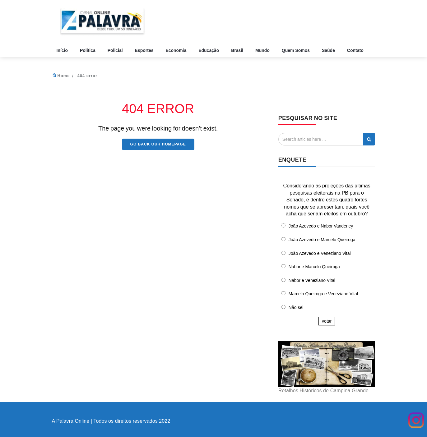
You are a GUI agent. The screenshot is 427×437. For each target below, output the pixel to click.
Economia (176, 50)
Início (63, 50)
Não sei (296, 307)
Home (63, 75)
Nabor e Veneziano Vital (312, 280)
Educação (209, 50)
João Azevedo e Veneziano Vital (320, 253)
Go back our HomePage (158, 144)
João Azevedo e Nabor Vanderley (321, 225)
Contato (356, 50)
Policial (116, 50)
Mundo (263, 50)
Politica (88, 50)
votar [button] (327, 321)
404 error (87, 75)
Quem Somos (296, 50)
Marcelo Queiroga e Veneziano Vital (323, 293)
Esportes (145, 50)
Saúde (329, 50)
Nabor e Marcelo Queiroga (314, 266)
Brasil (237, 50)
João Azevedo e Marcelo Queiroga (322, 239)
